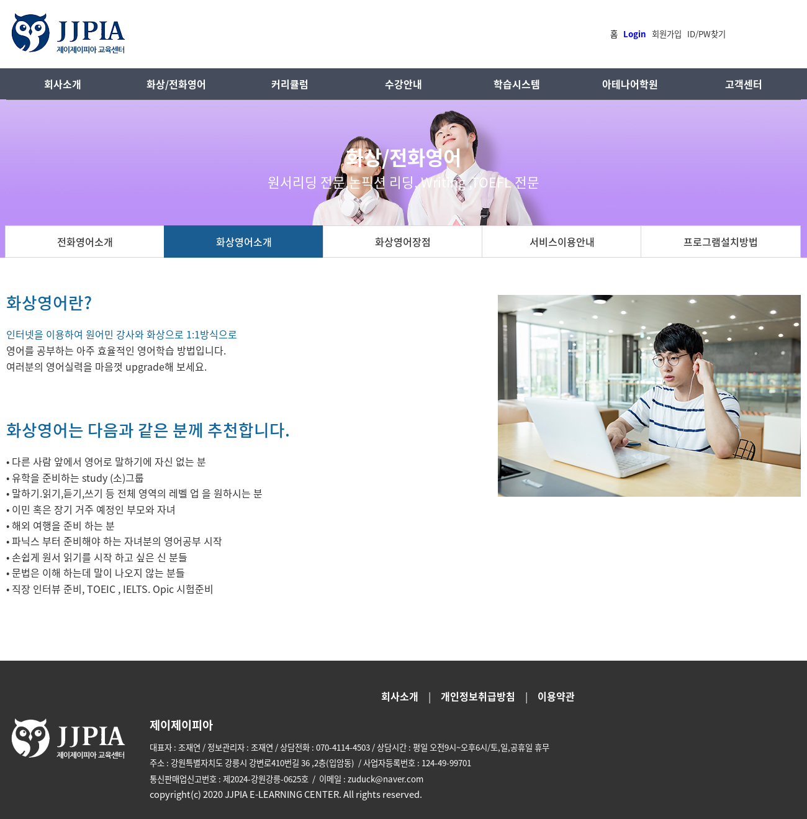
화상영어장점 (403, 241)
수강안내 (403, 83)
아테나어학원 (630, 83)
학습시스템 (517, 83)
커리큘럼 (290, 83)
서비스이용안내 (562, 241)
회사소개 (62, 83)
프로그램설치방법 (720, 241)
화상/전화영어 (176, 83)
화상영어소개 (244, 241)
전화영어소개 (85, 241)
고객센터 (743, 83)
